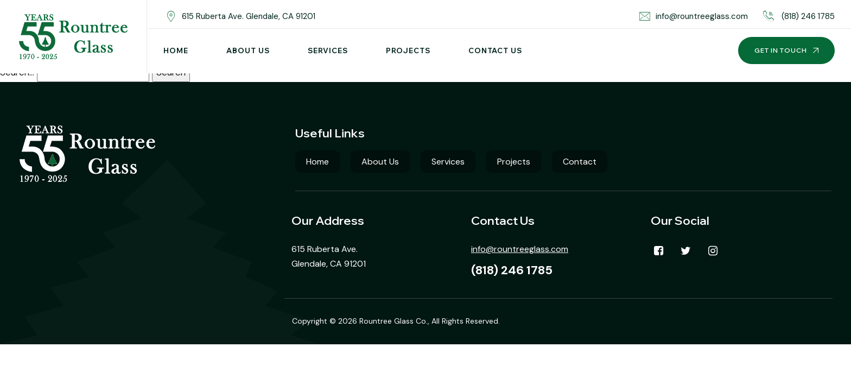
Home (175, 50)
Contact (579, 161)
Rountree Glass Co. (393, 321)
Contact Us (495, 50)
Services (328, 50)
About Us (248, 50)
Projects (408, 50)
